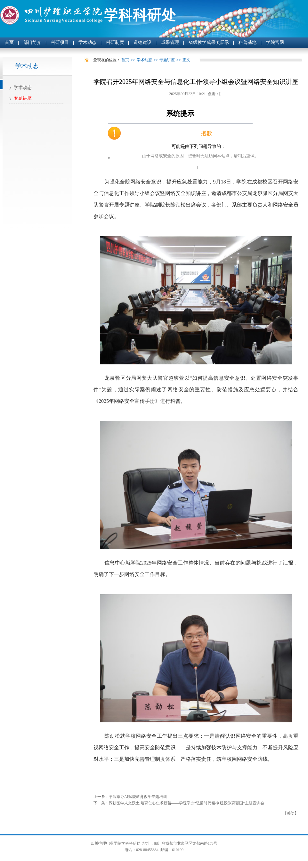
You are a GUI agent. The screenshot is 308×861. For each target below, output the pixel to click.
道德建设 (142, 42)
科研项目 (60, 42)
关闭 (291, 813)
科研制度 (115, 42)
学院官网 (275, 42)
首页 (9, 42)
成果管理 (170, 42)
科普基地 (247, 42)
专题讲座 (23, 98)
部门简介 (32, 42)
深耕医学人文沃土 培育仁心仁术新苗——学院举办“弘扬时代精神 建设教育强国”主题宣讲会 (186, 803)
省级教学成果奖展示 (209, 42)
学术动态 (87, 42)
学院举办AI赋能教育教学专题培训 (138, 796)
